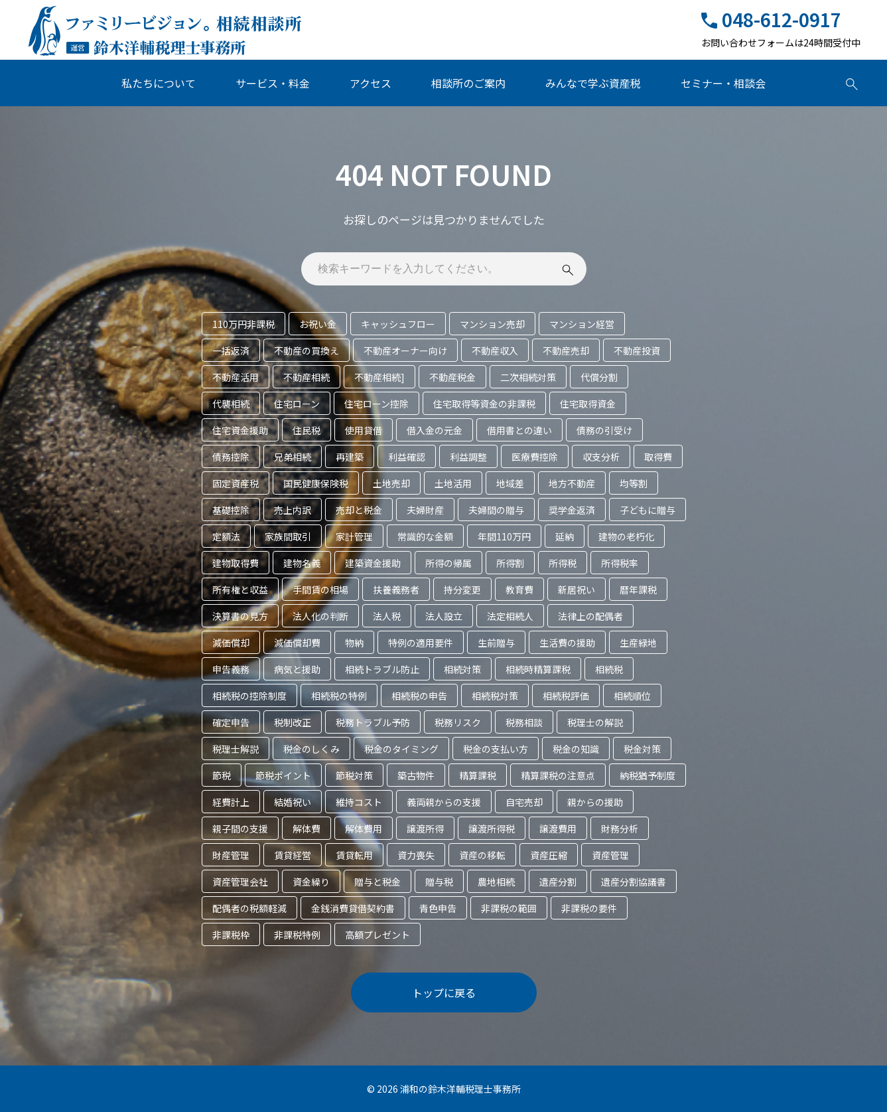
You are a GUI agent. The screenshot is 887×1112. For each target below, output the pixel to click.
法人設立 (443, 616)
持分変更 (462, 589)
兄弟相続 (292, 456)
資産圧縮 (548, 855)
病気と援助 (297, 669)
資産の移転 (482, 855)
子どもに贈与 (647, 509)
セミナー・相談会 (723, 83)
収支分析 (601, 456)
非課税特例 (297, 934)
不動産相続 (306, 377)
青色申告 (437, 908)
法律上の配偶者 (590, 616)
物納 (354, 642)
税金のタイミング (401, 748)
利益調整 (468, 456)
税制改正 (292, 722)
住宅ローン (297, 403)
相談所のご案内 (468, 83)
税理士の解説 (595, 722)
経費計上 (230, 802)
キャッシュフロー (398, 324)
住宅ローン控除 (376, 403)
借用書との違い (519, 430)
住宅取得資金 (588, 403)
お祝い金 (317, 324)
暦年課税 (638, 589)
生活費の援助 (567, 642)
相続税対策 (495, 695)
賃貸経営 (292, 855)
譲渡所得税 (491, 828)
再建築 (350, 456)
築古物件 (416, 775)
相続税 (609, 669)
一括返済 (230, 350)
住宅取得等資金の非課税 (484, 403)
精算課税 (477, 775)
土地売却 (391, 483)
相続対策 (462, 669)
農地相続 (496, 881)
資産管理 (610, 855)
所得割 (510, 563)
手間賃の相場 (320, 589)
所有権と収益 (240, 589)
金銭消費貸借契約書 (353, 908)
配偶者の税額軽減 (249, 908)
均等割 (634, 483)
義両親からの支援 (444, 802)
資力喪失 (416, 855)
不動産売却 (566, 350)
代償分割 (599, 377)
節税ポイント (283, 775)
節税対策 (354, 775)
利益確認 (406, 456)
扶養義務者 (396, 589)
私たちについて (158, 83)
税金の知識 (576, 748)
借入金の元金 (434, 430)
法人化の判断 (320, 616)
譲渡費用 (558, 828)
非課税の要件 (589, 908)
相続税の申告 (419, 695)
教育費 (519, 589)
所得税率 (619, 563)
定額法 (226, 536)
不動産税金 (452, 377)
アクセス (370, 83)
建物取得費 (235, 563)
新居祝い (576, 589)
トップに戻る (444, 992)
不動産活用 (235, 377)
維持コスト (359, 802)
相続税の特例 (339, 695)
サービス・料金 (273, 83)
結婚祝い (292, 802)
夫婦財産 (425, 509)
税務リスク (458, 722)
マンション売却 (492, 324)
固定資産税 (235, 483)
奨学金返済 (572, 509)
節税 (221, 775)
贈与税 (439, 881)
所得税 (563, 563)
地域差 (510, 483)
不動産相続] (379, 377)
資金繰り (311, 881)
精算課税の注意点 (558, 775)
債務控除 (230, 456)
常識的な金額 (425, 536)
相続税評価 (566, 695)
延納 (564, 536)
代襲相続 (230, 403)
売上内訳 (292, 509)
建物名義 (301, 563)
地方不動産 (572, 483)
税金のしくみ (311, 748)
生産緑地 (638, 642)
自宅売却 (524, 802)
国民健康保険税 (315, 483)
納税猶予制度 (647, 775)
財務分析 (619, 828)
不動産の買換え (306, 350)
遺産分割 (558, 881)
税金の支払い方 (495, 748)
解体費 (306, 828)
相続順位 (632, 695)
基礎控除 (230, 509)
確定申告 (230, 722)
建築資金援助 (373, 563)
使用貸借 (363, 430)
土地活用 (453, 483)
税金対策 (642, 748)
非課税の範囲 (509, 908)
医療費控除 (535, 456)
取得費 (658, 456)
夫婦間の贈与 (496, 509)
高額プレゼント (377, 934)
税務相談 (524, 722)
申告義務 (230, 669)
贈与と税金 (377, 881)
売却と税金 (359, 509)
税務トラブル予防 (373, 722)
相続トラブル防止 (382, 669)
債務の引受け (604, 430)
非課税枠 (230, 934)
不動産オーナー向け (405, 350)
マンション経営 (581, 324)
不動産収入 (495, 350)
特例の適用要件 (420, 642)
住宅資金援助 (240, 430)
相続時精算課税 (538, 669)
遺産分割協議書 (633, 881)
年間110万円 (504, 536)
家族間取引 (288, 536)
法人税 (387, 616)
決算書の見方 (240, 616)
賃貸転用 (354, 855)
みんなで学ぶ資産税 (593, 83)
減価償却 (230, 642)
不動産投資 (637, 350)
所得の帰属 (448, 563)
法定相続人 (510, 616)
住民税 (306, 430)
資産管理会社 (240, 881)
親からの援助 (595, 802)
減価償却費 (297, 642)
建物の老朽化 (626, 536)
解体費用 (363, 828)
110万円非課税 (243, 324)
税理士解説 (235, 748)
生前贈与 (496, 642)
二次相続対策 (528, 377)
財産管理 (230, 855)
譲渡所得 (425, 828)
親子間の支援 (240, 828)
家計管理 (354, 536)
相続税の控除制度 (249, 695)
